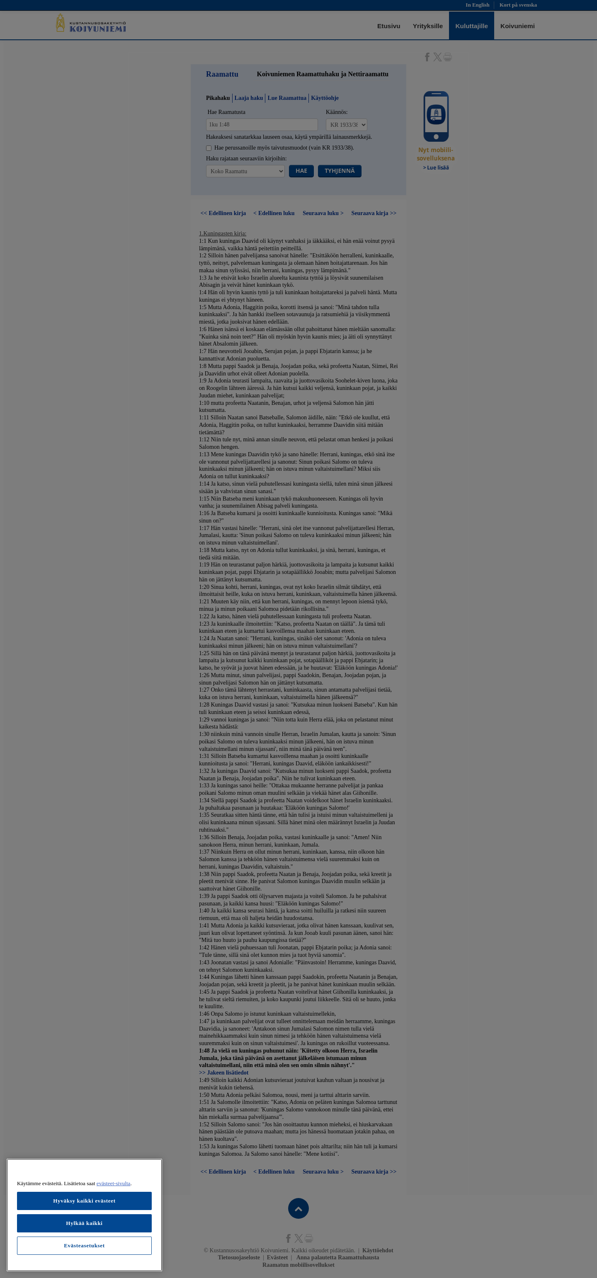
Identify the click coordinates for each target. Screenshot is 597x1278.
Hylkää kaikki (84, 1223)
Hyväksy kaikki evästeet (84, 1201)
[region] (84, 1215)
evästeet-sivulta (114, 1183)
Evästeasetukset (84, 1245)
